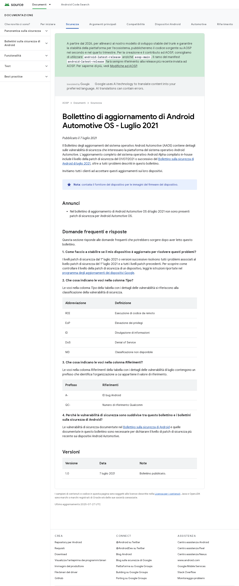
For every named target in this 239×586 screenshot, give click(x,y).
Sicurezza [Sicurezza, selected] (72, 24)
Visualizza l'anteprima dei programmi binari (80, 560)
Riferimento (225, 24)
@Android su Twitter (128, 542)
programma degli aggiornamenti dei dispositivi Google (98, 273)
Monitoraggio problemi (191, 578)
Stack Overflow (187, 572)
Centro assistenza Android (193, 542)
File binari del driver (66, 572)
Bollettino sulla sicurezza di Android (146, 427)
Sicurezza (96, 102)
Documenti (80, 102)
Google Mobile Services (191, 566)
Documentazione (18, 15)
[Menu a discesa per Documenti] (51, 4)
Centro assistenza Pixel (191, 548)
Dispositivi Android (168, 24)
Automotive (199, 24)
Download (61, 554)
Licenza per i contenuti (167, 493)
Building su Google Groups (132, 572)
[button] (22, 31)
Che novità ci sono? (17, 24)
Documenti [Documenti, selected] (39, 4)
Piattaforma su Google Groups (134, 566)
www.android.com (189, 560)
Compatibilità (136, 24)
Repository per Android (68, 542)
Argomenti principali (102, 24)
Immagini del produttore (69, 566)
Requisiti (60, 548)
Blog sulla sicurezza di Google (134, 560)
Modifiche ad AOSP (123, 66)
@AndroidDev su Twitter (130, 548)
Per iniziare (48, 24)
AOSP (65, 102)
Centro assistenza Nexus (192, 554)
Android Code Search (75, 4)
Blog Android (124, 554)
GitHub (59, 578)
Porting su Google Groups (131, 578)
